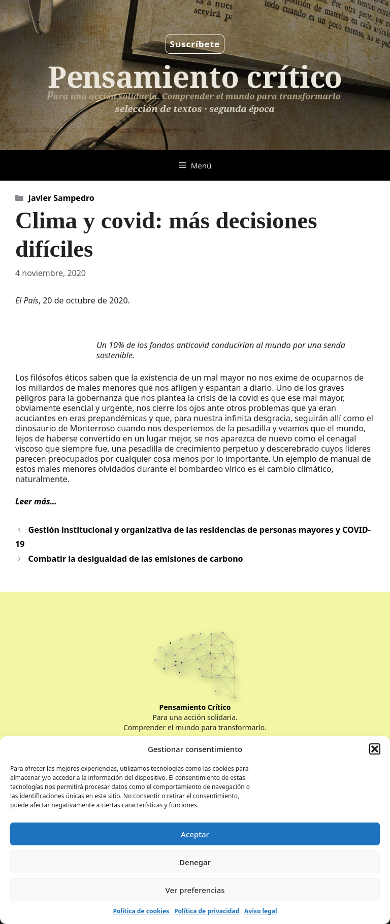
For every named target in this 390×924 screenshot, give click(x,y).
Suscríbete (195, 44)
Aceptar (195, 834)
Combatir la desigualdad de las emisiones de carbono (135, 558)
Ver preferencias (194, 890)
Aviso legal (260, 911)
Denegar (195, 862)
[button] (375, 749)
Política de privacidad (206, 911)
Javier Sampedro (61, 197)
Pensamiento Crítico (195, 707)
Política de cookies (141, 911)
